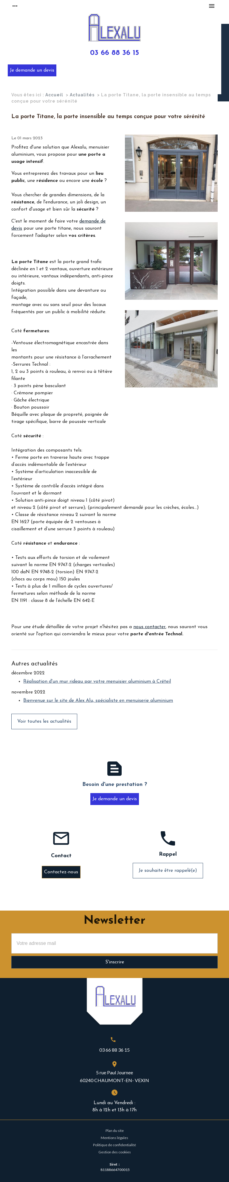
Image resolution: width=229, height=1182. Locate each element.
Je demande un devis (32, 70)
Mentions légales (114, 1137)
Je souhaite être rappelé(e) (168, 870)
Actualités (82, 94)
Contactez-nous (61, 872)
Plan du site (115, 1130)
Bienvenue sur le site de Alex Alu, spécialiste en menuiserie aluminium (98, 700)
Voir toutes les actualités (44, 721)
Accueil (54, 94)
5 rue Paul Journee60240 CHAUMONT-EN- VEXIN (114, 1076)
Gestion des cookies (114, 1152)
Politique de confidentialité (114, 1145)
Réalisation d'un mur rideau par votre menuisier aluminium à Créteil (97, 681)
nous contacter (149, 627)
